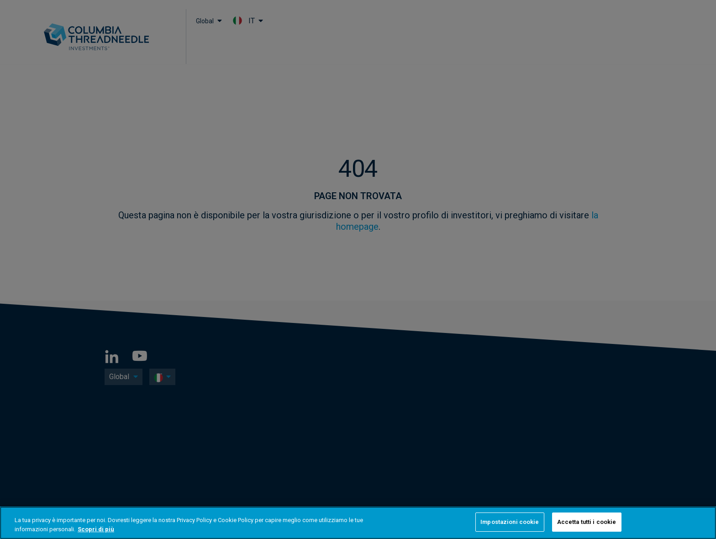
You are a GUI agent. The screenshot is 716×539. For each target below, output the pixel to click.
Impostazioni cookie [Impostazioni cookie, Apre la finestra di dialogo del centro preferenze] (509, 521)
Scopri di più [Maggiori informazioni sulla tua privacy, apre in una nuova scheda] (96, 529)
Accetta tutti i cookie (586, 521)
